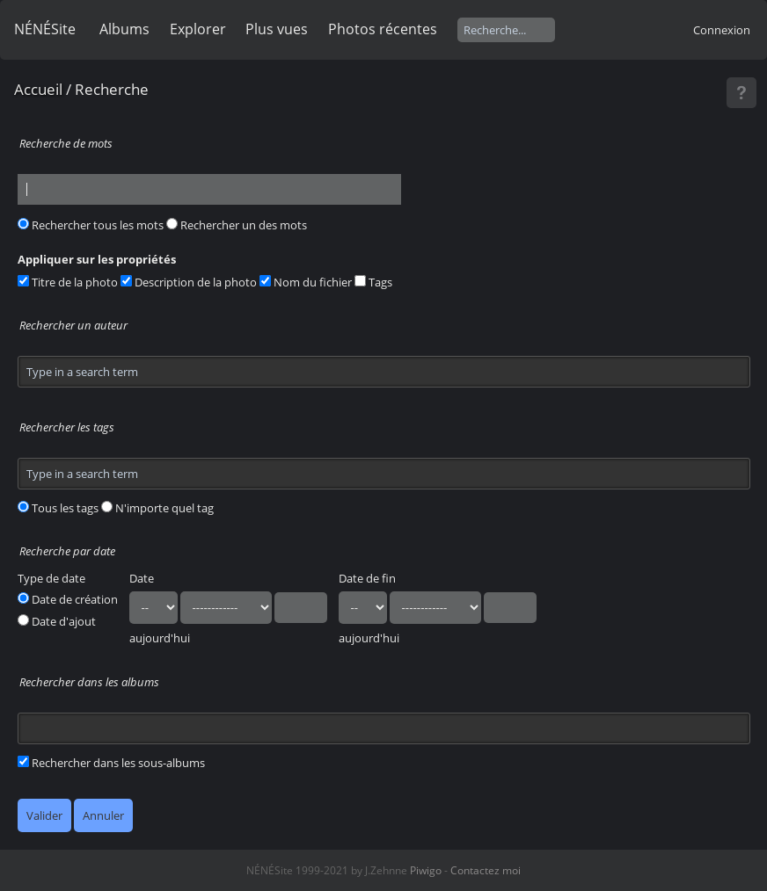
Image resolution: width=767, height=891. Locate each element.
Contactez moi (485, 870)
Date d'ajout (57, 621)
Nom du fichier (305, 282)
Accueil (38, 89)
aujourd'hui (159, 638)
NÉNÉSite (45, 29)
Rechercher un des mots (236, 225)
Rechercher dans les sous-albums (111, 763)
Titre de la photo (68, 282)
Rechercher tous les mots (91, 225)
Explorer (198, 29)
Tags (373, 282)
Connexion (721, 30)
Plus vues (276, 29)
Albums (124, 29)
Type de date (51, 578)
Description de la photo (189, 282)
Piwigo (426, 870)
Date (141, 578)
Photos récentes (382, 29)
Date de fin (367, 578)
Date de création (68, 599)
